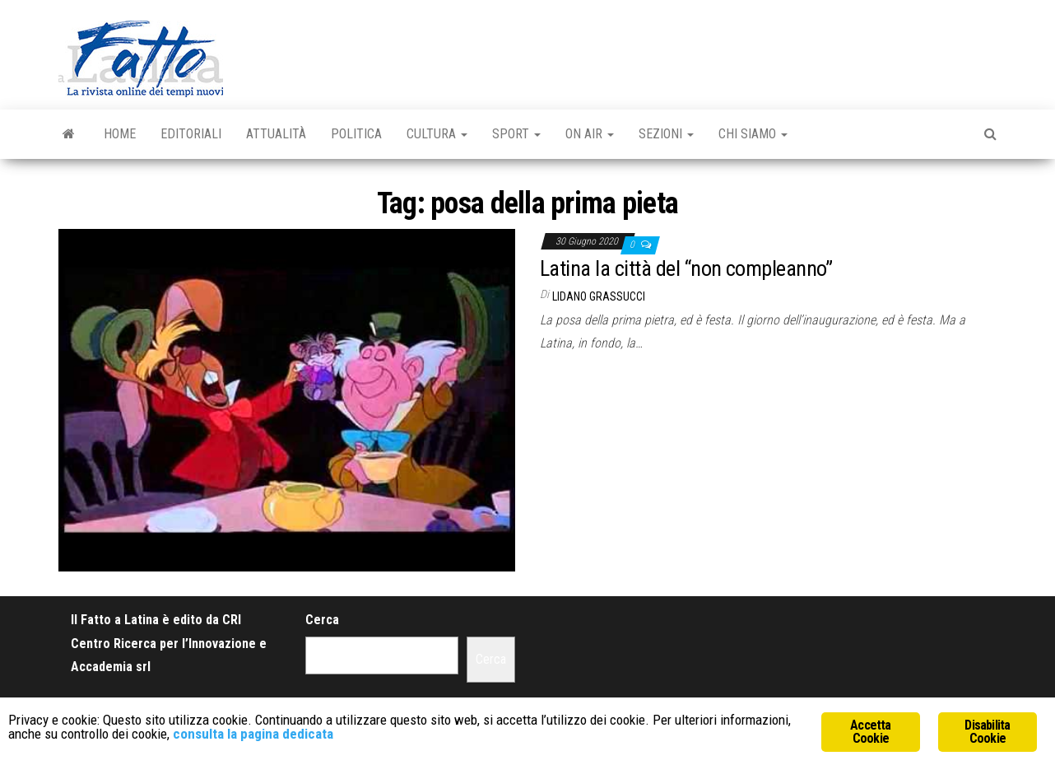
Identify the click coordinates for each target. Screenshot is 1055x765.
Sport (516, 134)
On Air (589, 134)
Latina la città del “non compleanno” (686, 268)
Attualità (276, 134)
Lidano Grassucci (598, 296)
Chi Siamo (753, 134)
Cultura (437, 134)
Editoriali (190, 134)
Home (120, 134)
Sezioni (666, 134)
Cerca (322, 619)
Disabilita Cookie (987, 731)
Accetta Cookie (870, 731)
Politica (356, 134)
